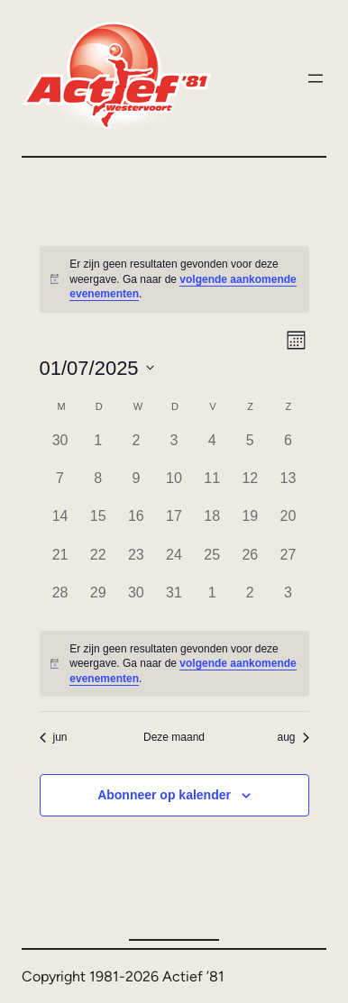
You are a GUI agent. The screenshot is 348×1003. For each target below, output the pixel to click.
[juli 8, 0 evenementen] (98, 487)
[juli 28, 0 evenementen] (60, 601)
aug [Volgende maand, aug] (292, 737)
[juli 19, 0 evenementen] (250, 524)
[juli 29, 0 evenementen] (98, 601)
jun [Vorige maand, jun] (54, 737)
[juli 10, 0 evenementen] (174, 487)
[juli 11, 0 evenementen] (212, 487)
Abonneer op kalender (164, 795)
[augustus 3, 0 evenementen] (288, 601)
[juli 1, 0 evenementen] (98, 449)
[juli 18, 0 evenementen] (212, 524)
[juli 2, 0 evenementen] (136, 449)
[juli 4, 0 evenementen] (212, 449)
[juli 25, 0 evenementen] (212, 563)
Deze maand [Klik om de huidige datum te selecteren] (174, 737)
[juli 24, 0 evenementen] (174, 563)
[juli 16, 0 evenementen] (136, 524)
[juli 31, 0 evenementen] (174, 601)
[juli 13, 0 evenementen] (288, 487)
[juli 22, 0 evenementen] (98, 563)
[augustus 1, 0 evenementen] (212, 601)
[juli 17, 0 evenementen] (174, 524)
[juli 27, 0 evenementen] (288, 563)
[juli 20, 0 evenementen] (288, 524)
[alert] (174, 279)
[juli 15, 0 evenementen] (98, 524)
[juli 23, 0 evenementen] (136, 563)
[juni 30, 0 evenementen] (60, 449)
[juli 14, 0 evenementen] (60, 524)
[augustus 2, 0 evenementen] (250, 601)
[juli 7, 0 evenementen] (60, 487)
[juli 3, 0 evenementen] (174, 449)
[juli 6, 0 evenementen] (288, 449)
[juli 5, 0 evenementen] (250, 449)
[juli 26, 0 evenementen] (250, 563)
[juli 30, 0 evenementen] (136, 601)
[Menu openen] (315, 78)
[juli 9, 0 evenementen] (136, 487)
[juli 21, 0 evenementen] (60, 563)
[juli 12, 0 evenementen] (250, 487)
